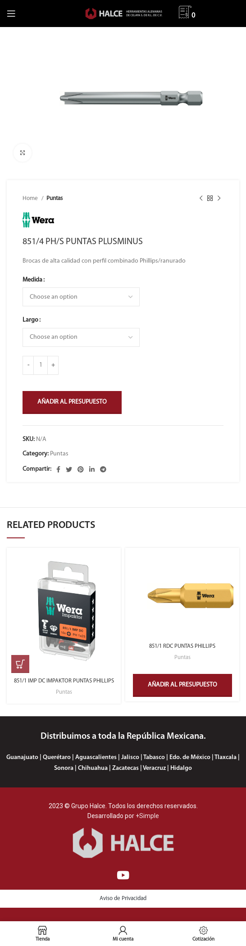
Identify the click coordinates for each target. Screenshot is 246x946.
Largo (30, 320)
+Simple (147, 815)
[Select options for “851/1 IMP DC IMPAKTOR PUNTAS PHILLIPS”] (20, 664)
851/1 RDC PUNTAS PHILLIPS (182, 646)
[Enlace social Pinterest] (81, 469)
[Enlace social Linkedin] (92, 469)
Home (31, 198)
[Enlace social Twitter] (69, 469)
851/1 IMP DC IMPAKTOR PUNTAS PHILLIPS (64, 681)
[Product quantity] (40, 365)
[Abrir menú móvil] (11, 14)
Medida (32, 280)
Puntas (54, 198)
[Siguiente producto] (218, 198)
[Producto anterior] (200, 198)
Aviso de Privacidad (123, 898)
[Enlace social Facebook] (58, 469)
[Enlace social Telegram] (103, 469)
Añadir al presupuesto (72, 402)
